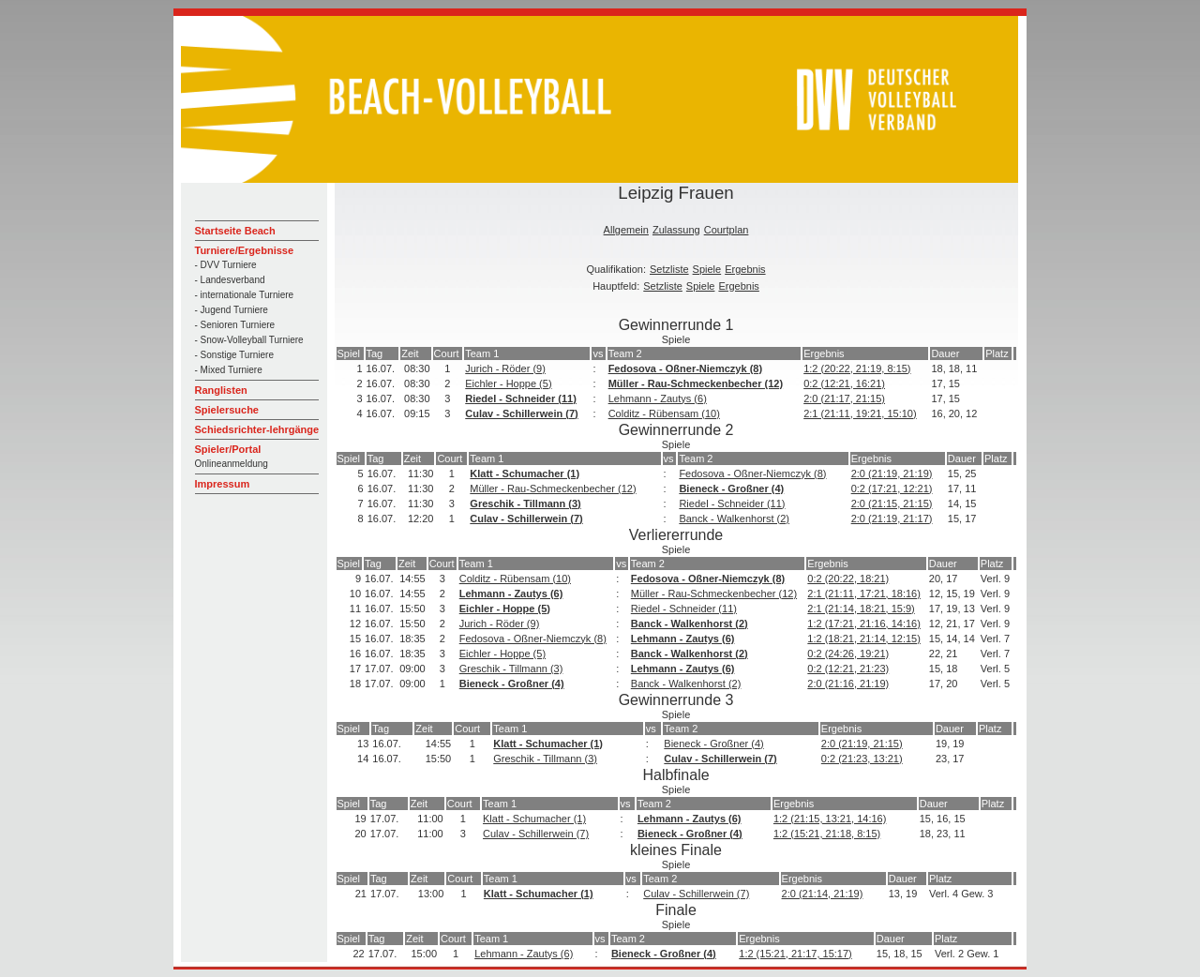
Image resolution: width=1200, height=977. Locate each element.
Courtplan (726, 229)
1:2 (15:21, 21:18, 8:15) (826, 833)
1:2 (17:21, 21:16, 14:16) (863, 623)
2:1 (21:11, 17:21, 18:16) (863, 593)
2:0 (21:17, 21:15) (844, 398)
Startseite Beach (235, 230)
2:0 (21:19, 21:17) (892, 518)
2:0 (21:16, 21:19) (848, 683)
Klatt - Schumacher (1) (524, 473)
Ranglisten (221, 390)
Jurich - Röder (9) (505, 368)
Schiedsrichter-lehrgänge (257, 429)
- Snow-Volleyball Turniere (249, 340)
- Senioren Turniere (235, 325)
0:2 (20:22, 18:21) (848, 578)
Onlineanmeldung (231, 463)
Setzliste (669, 269)
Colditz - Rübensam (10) (664, 413)
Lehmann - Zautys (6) (657, 398)
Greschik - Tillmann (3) (525, 503)
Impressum (222, 483)
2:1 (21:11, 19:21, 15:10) (859, 413)
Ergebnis (745, 269)
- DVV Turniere (226, 265)
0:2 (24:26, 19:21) (848, 653)
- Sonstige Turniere (235, 355)
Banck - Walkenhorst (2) (734, 518)
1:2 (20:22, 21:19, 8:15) (856, 368)
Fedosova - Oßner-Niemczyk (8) (685, 368)
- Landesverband (230, 280)
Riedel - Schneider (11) (521, 398)
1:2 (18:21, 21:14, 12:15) (863, 638)
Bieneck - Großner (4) (731, 488)
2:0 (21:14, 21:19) (822, 893)
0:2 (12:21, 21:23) (848, 668)
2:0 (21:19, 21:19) (892, 473)
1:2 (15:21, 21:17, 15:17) (795, 953)
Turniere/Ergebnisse (244, 250)
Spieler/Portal (228, 449)
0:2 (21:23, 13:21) (862, 758)
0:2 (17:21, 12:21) (892, 488)
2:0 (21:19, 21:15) (862, 743)
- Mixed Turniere (228, 370)
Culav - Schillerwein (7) (521, 413)
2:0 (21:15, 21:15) (892, 503)
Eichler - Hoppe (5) (508, 383)
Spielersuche (227, 409)
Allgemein (626, 229)
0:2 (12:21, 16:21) (844, 383)
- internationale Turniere (244, 295)
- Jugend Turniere (231, 310)
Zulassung (676, 229)
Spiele (707, 269)
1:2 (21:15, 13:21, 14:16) (829, 818)
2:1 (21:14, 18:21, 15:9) (860, 608)
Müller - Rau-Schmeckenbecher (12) (695, 383)
